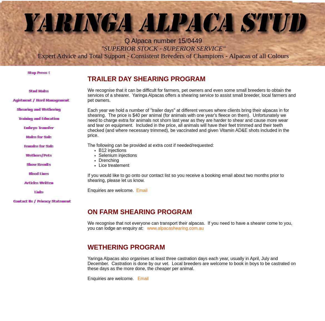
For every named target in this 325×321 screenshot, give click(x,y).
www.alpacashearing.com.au (175, 228)
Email (141, 190)
